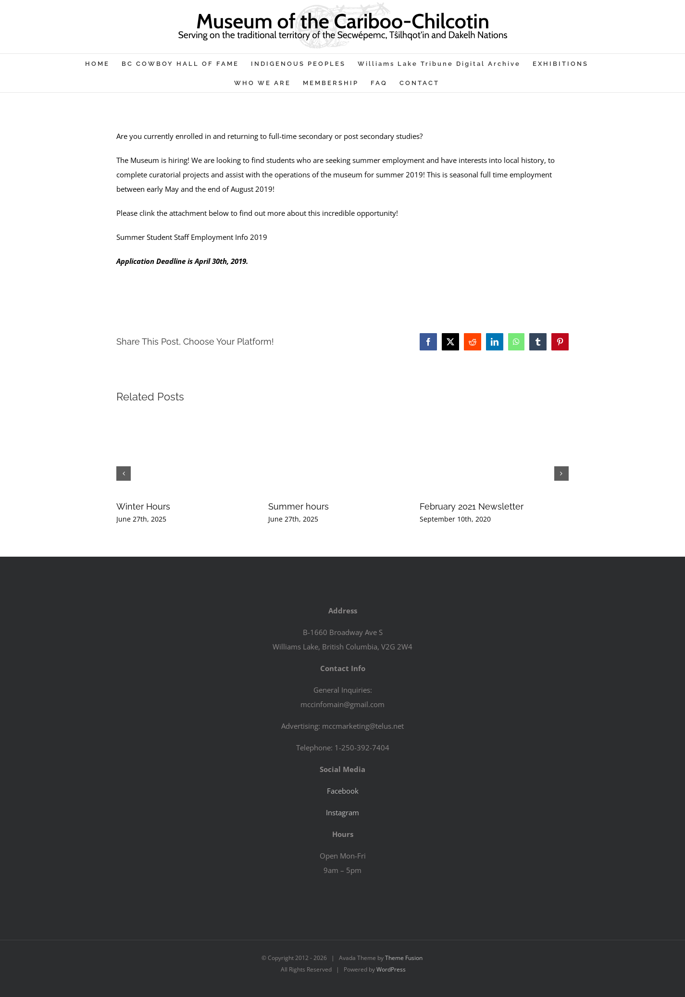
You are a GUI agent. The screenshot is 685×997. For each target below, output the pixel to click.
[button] (123, 473)
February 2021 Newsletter (471, 506)
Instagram (342, 812)
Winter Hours (143, 506)
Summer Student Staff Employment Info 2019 (191, 237)
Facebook (343, 791)
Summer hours (298, 506)
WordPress (391, 969)
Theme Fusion (404, 958)
